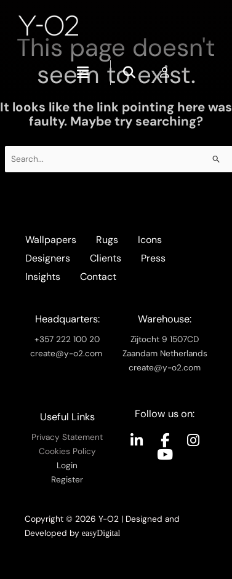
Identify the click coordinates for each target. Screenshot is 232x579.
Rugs (107, 239)
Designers (47, 258)
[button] (82, 72)
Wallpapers (50, 239)
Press (153, 258)
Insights (42, 276)
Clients (105, 258)
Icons (150, 239)
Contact (98, 276)
